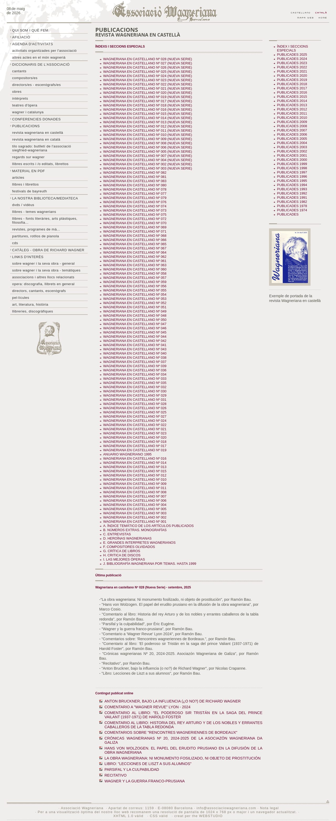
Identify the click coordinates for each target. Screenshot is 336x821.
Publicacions (26, 126)
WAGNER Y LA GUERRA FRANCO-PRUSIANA (144, 781)
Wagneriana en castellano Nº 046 (134, 328)
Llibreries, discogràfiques (32, 311)
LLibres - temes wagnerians (34, 212)
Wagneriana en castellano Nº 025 (134, 412)
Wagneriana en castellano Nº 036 (134, 370)
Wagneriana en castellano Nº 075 (134, 215)
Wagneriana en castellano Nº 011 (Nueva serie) (147, 130)
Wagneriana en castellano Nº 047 (134, 324)
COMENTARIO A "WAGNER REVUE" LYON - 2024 (147, 707)
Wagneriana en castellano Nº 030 (134, 391)
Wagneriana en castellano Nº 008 (134, 492)
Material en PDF (28, 171)
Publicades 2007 (292, 130)
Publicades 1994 (292, 185)
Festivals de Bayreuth (29, 191)
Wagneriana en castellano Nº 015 (134, 471)
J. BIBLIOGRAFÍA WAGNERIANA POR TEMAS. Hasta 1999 (149, 564)
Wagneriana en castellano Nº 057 (134, 278)
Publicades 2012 (292, 109)
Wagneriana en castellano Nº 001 (134, 522)
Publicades (288, 214)
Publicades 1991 (292, 197)
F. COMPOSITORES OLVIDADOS (129, 547)
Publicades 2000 (292, 160)
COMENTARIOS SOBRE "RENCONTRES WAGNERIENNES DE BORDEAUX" (170, 732)
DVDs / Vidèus (23, 205)
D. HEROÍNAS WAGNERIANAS (127, 538)
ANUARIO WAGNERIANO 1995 (127, 454)
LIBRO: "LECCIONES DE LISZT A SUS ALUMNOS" (147, 764)
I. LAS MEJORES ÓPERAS (124, 559)
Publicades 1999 (292, 164)
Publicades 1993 (292, 189)
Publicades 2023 (292, 63)
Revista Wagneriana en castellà (37, 133)
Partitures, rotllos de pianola (35, 236)
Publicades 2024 (292, 59)
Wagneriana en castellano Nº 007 (134, 496)
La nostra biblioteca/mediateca (45, 198)
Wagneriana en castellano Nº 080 (134, 185)
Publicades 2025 (292, 55)
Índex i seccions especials (292, 48)
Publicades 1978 (292, 206)
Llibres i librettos (25, 184)
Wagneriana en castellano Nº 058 (134, 273)
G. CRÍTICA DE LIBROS (121, 551)
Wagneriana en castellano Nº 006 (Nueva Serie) (147, 147)
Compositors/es (24, 78)
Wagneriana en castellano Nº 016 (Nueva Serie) (147, 109)
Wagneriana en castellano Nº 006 (134, 500)
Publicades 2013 (292, 105)
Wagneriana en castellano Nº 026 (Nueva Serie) (147, 67)
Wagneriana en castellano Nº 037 (134, 362)
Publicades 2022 (292, 67)
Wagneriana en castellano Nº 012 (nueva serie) (147, 126)
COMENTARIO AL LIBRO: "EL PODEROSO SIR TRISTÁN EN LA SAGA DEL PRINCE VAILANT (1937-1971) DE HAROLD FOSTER (183, 715)
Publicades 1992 (292, 193)
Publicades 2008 (292, 126)
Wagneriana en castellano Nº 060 (134, 269)
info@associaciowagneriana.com (226, 808)
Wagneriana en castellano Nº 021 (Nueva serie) (147, 88)
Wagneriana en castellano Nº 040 (134, 353)
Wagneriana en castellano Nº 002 (134, 517)
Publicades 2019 (292, 80)
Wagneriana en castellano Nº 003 (134, 513)
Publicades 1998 (292, 168)
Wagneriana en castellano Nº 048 (134, 315)
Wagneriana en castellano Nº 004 (134, 505)
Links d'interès (27, 257)
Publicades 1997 (292, 172)
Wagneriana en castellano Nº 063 (134, 265)
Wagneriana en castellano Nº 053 (134, 299)
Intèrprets (20, 98)
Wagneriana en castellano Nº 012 (134, 475)
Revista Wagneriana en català (36, 139)
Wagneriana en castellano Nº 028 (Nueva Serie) (147, 59)
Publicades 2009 (292, 122)
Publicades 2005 (292, 139)
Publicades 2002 (292, 151)
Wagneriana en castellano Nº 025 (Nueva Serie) (147, 72)
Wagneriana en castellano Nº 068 (134, 236)
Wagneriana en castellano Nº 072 (134, 219)
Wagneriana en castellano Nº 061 (134, 261)
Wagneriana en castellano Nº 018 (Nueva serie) (147, 105)
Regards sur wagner (28, 157)
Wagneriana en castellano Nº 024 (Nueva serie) (147, 76)
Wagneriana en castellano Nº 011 (134, 488)
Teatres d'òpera (24, 105)
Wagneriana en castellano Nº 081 (134, 177)
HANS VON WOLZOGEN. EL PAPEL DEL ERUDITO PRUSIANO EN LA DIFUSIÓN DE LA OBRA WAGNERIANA (183, 750)
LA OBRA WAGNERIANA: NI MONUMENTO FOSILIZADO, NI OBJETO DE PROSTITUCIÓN (182, 758)
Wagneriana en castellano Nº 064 (134, 252)
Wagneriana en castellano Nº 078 (134, 189)
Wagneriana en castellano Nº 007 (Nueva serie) (147, 156)
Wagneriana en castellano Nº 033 (134, 379)
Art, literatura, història (30, 304)
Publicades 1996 (292, 176)
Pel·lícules (20, 298)
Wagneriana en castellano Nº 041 (134, 345)
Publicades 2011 (292, 113)
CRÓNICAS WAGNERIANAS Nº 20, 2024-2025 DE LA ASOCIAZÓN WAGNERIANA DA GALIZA (183, 740)
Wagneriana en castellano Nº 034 (134, 374)
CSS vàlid (159, 816)
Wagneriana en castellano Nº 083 (134, 181)
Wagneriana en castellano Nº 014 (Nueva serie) (147, 118)
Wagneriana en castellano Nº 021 (134, 429)
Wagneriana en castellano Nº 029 (134, 395)
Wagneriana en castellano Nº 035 (134, 383)
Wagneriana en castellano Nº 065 (134, 244)
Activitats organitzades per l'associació (44, 51)
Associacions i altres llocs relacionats (43, 277)
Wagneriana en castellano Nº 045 (134, 332)
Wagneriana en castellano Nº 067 (134, 248)
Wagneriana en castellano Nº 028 (134, 404)
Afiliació (21, 37)
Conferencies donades (36, 119)
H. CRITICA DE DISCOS (122, 555)
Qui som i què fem (30, 30)
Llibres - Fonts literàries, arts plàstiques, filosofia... (44, 220)
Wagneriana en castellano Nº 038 (134, 358)
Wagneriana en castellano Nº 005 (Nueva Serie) (147, 151)
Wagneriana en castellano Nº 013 (134, 467)
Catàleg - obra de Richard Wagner (48, 250)
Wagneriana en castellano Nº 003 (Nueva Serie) (147, 168)
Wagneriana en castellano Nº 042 (134, 341)
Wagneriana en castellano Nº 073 (134, 210)
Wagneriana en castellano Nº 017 (134, 446)
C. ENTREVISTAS (117, 534)
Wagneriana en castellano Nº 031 (134, 400)
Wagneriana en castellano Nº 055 (134, 290)
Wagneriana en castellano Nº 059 (134, 282)
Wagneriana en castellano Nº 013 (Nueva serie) (147, 122)
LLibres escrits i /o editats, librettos (40, 164)
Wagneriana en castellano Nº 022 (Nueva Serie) (147, 84)
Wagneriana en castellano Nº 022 (134, 425)
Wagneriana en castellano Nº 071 (134, 231)
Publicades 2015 (292, 97)
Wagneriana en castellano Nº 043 (134, 349)
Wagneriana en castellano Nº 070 (134, 223)
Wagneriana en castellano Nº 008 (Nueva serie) (147, 143)
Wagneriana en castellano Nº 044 (134, 336)
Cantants (19, 71)
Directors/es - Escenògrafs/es (36, 85)
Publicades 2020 (292, 76)
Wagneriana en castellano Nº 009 (134, 484)
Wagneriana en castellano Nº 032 (134, 387)
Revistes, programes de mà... (36, 229)
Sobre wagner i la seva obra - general (43, 263)
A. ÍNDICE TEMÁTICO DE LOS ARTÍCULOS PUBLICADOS (148, 526)
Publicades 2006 (292, 134)
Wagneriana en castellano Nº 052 (134, 303)
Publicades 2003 (292, 147)
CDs (15, 243)
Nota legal (269, 808)
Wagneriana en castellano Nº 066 (134, 240)
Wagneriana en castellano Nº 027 (134, 416)
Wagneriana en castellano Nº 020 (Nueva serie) (147, 93)
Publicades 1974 (292, 210)
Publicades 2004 (292, 143)
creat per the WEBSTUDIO (198, 816)
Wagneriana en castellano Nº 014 (134, 463)
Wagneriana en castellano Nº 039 (134, 366)
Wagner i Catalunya (28, 112)
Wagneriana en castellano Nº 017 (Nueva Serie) (147, 101)
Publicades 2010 (292, 118)
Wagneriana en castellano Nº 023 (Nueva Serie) (147, 80)
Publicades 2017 (292, 88)
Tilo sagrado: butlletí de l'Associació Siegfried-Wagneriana (41, 148)
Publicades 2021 (292, 71)
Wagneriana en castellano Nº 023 (134, 433)
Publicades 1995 (292, 181)
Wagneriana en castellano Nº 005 (134, 509)
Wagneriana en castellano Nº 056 (134, 286)
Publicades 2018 (292, 84)
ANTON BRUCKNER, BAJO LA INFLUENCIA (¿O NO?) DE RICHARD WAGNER (172, 701)
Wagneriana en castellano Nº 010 (134, 479)
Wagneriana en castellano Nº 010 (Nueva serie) (147, 135)
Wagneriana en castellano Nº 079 (134, 198)
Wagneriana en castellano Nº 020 (134, 437)
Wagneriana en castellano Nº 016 (134, 458)
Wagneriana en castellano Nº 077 (134, 194)
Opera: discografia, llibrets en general (43, 284)
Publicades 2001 (292, 155)
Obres (17, 92)
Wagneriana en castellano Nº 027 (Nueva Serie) (147, 63)
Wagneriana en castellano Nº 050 (134, 320)
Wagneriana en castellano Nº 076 (134, 202)
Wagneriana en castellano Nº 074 (134, 206)
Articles (18, 177)
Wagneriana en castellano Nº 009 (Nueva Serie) (147, 139)
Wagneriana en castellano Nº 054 (134, 294)
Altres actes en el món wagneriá (38, 57)
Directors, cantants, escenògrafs (39, 291)
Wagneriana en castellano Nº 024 (134, 421)
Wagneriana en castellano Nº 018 (134, 442)
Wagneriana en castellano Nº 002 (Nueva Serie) (147, 164)
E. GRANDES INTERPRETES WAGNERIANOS (139, 543)
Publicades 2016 (292, 92)
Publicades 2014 (292, 101)
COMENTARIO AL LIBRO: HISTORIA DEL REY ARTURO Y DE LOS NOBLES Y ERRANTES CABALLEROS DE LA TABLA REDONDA (183, 725)
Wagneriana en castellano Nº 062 (134, 257)
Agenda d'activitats (32, 44)
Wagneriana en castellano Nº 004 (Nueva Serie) (147, 160)
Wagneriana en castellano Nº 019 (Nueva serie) (147, 97)
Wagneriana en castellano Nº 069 (134, 227)
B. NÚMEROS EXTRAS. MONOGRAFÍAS (135, 530)
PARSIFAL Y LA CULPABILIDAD (131, 769)
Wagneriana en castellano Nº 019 (134, 450)
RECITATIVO (115, 775)
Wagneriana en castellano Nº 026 (134, 408)
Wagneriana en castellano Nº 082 (134, 173)
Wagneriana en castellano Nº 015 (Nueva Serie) (147, 114)
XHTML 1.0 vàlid (129, 816)
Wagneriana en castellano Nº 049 (134, 311)
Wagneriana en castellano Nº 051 (134, 307)
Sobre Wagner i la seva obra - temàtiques (46, 270)
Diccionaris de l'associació (41, 64)
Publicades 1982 (292, 202)
